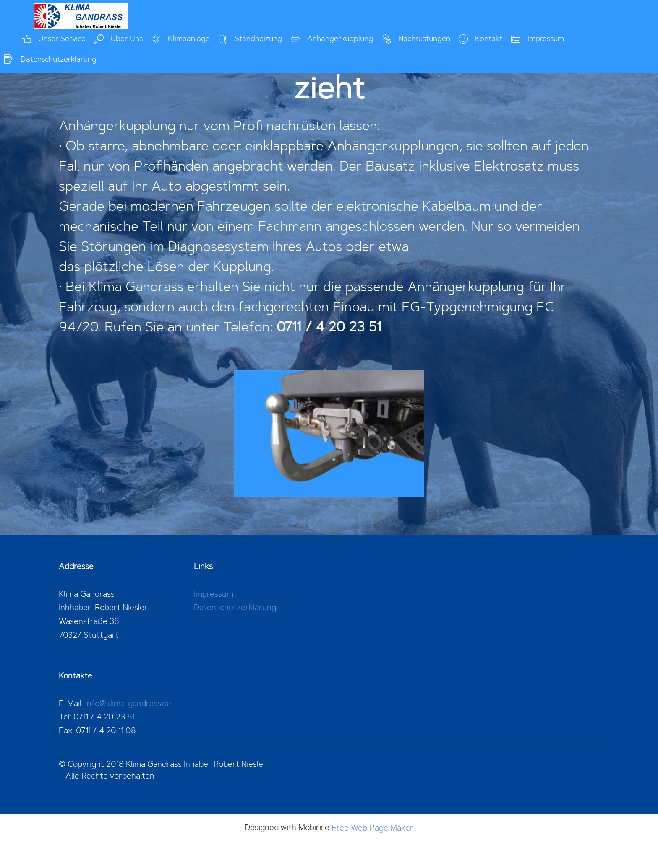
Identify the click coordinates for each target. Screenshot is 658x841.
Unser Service (54, 38)
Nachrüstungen (416, 38)
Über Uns (118, 38)
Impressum (537, 38)
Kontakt (480, 38)
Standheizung (250, 38)
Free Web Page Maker (372, 828)
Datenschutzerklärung (50, 59)
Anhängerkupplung (332, 38)
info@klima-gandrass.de (128, 703)
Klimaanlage (180, 38)
